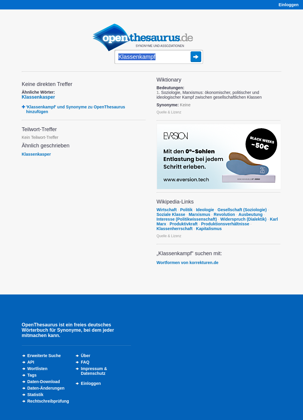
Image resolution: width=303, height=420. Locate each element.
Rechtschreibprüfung (48, 401)
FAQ (85, 362)
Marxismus (199, 214)
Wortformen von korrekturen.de (188, 262)
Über (85, 355)
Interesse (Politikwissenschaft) (187, 219)
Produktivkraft (184, 224)
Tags (32, 375)
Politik (186, 209)
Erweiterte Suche (44, 355)
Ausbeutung (250, 214)
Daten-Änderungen (46, 388)
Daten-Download (43, 381)
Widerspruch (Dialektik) (243, 219)
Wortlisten (37, 368)
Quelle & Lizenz (169, 112)
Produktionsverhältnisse (225, 224)
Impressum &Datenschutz (94, 371)
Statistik (35, 394)
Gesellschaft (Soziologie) (241, 209)
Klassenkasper (38, 97)
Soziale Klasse (171, 214)
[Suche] (158, 57)
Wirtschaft (167, 209)
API (30, 362)
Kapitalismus (209, 228)
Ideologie (205, 209)
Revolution (224, 214)
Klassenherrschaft (175, 228)
